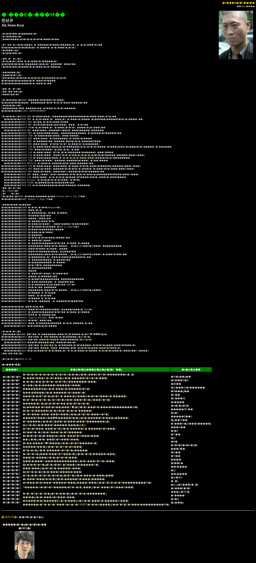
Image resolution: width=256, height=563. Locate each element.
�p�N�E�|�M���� (45, 78)
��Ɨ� (27, 497)
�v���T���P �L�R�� (41, 378)
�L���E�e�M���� (62, 432)
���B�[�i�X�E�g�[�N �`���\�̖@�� (53, 396)
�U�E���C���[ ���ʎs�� (44, 414)
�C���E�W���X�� (59, 439)
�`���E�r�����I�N (69, 388)
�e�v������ (45, 185)
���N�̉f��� (53, 339)
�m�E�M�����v (80, 443)
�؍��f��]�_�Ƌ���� (62, 345)
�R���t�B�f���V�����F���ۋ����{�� (58, 482)
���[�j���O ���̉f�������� (49, 461)
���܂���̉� (32, 392)
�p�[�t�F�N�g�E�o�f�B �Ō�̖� (47, 464)
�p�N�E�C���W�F (89, 414)
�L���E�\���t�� (98, 407)
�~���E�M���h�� (79, 435)
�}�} (26, 381)
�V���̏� (30, 421)
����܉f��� (54, 348)
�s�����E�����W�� (57, 385)
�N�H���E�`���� (107, 396)
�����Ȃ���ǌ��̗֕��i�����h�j (49, 417)
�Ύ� (26, 385)
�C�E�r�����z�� (96, 454)
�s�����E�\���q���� (104, 417)
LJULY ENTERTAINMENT (36, 111)
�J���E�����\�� (57, 425)
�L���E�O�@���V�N (88, 399)
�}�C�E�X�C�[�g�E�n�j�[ (44, 493)
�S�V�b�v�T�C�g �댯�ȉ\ (42, 399)
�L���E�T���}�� (56, 497)
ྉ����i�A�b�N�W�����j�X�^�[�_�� (55, 487)
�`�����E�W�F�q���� (64, 450)
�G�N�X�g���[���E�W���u (128, 345)
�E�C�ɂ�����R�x (38, 410)
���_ (80, 124)
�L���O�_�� (50, 163)
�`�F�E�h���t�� (130, 504)
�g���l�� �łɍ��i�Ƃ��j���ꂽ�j (49, 407)
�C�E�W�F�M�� (65, 446)
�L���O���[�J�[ (37, 479)
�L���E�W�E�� (98, 374)
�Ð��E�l (30, 432)
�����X (88, 464)
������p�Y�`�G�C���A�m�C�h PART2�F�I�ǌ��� (65, 504)
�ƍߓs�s (94, 337)
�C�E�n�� (83, 493)
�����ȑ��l (33, 446)
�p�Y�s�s (30, 471)
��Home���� (246, 6)
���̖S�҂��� (33, 457)
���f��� (54, 337)
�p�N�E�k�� (63, 457)
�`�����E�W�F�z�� (86, 378)
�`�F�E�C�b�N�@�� (56, 381)
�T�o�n (29, 450)
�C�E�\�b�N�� (115, 482)
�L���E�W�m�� (97, 461)
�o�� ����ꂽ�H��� (40, 443)
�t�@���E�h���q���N (66, 421)
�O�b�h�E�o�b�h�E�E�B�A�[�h (49, 374)
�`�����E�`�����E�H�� (89, 428)
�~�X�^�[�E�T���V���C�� (89, 158)
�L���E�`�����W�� (106, 500)
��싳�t (28, 439)
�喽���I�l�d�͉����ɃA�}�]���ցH (51, 500)
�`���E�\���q (92, 475)
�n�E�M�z (78, 403)
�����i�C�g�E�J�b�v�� (44, 403)
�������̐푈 (33, 388)
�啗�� (41, 122)
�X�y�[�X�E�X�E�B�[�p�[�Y (47, 475)
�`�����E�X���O (66, 392)
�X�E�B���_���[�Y (40, 428)
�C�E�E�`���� (75, 410)
